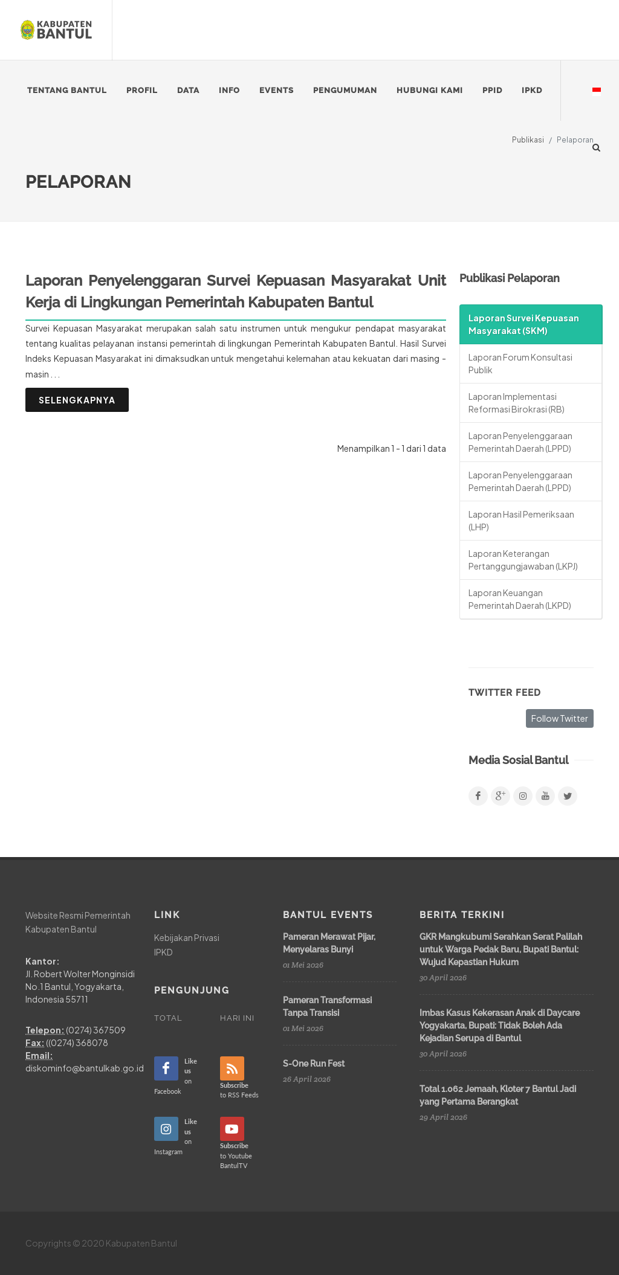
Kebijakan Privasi (186, 937)
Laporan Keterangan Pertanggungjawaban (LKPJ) (523, 559)
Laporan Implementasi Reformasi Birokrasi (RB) (516, 402)
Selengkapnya (77, 399)
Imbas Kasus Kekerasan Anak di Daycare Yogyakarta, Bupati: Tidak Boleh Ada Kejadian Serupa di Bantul (500, 1025)
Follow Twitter (559, 718)
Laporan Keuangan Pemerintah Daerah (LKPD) (519, 599)
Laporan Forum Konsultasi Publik (520, 363)
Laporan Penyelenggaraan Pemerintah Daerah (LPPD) (520, 442)
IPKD (163, 951)
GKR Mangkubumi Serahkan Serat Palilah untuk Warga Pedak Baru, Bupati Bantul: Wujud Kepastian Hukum (501, 949)
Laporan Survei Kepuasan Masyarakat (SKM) (523, 324)
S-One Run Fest (314, 1063)
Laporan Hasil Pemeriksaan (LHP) (521, 520)
